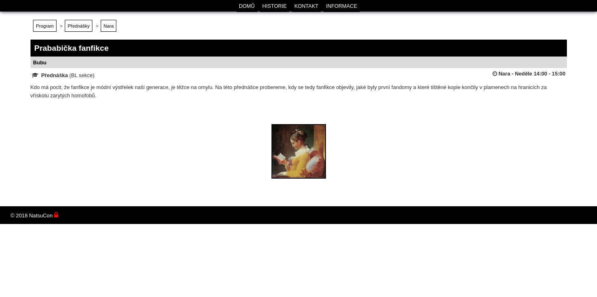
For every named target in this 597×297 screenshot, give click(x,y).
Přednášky (79, 26)
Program (45, 26)
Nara (108, 26)
